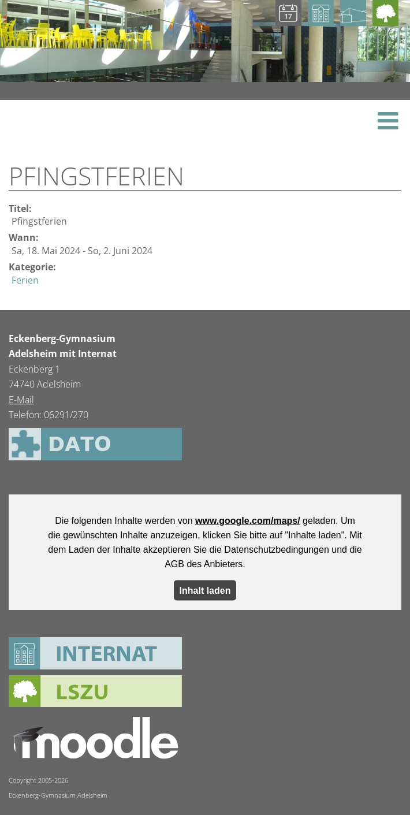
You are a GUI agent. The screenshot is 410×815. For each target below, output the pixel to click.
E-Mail (21, 399)
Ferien (25, 280)
